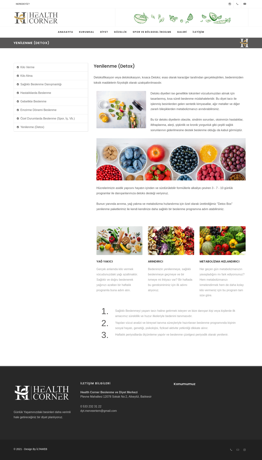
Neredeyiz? (23, 4)
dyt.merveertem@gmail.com (98, 410)
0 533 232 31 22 (91, 406)
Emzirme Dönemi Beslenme (36, 110)
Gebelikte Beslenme (31, 101)
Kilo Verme (25, 67)
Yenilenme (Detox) (30, 127)
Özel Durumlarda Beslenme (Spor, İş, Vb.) (45, 119)
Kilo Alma (24, 76)
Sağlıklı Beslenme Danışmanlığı (39, 84)
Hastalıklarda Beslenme (33, 93)
